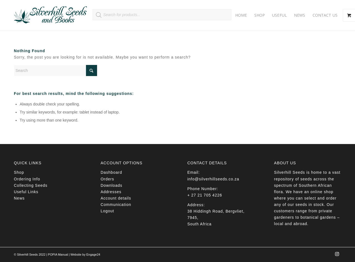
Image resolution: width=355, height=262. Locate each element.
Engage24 (93, 254)
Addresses (111, 192)
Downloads (111, 185)
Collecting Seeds (30, 185)
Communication (116, 204)
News (19, 198)
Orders (107, 179)
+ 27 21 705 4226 (204, 195)
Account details (116, 198)
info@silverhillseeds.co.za (213, 179)
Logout (107, 211)
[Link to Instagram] (337, 255)
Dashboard (111, 172)
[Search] (55, 70)
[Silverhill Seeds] (50, 15)
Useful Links (26, 192)
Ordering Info (27, 179)
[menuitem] (241, 15)
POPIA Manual (58, 254)
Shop (19, 172)
